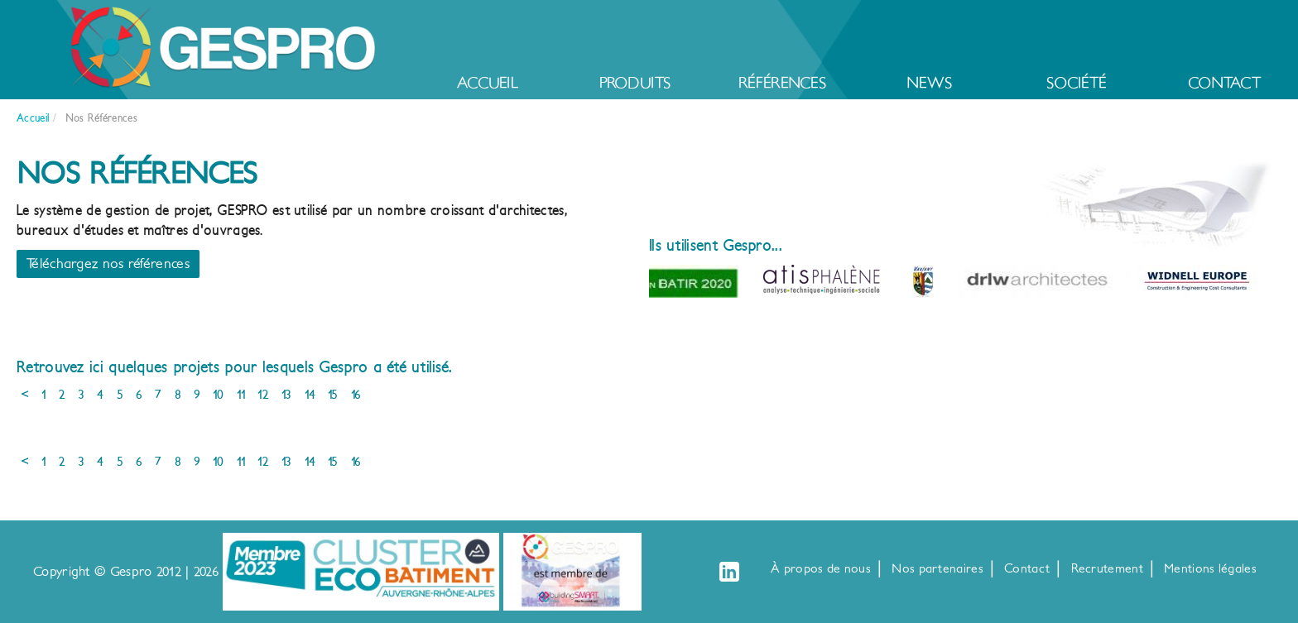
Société (1076, 83)
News (929, 83)
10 (218, 394)
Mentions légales (1210, 569)
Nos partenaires (937, 569)
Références (782, 83)
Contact (1224, 83)
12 (263, 394)
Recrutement (1107, 569)
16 (356, 394)
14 (310, 394)
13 (286, 394)
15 (333, 394)
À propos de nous (821, 569)
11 (241, 394)
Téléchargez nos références (108, 263)
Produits (635, 83)
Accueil (487, 83)
